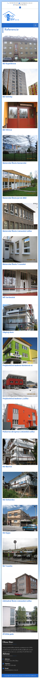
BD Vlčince (7, 130)
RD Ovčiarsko (9, 500)
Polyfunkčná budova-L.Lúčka (15, 398)
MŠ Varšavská (9, 297)
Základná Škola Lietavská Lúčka (17, 601)
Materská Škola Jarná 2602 (14, 198)
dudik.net (33, 675)
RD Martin (7, 466)
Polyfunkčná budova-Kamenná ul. (18, 365)
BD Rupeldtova (9, 63)
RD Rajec (6, 533)
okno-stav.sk (18, 675)
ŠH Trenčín (7, 566)
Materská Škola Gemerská (14, 163)
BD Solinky (7, 96)
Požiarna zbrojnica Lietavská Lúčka (19, 431)
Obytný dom (8, 332)
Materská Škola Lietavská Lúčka (17, 231)
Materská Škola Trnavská (14, 264)
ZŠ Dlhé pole (8, 634)
